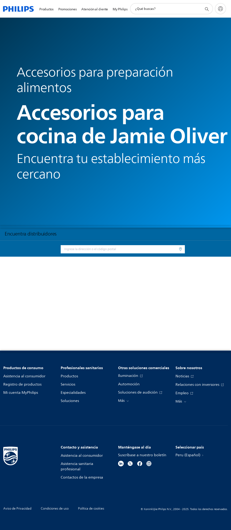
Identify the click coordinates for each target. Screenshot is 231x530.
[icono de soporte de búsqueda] (206, 9)
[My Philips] (220, 8)
